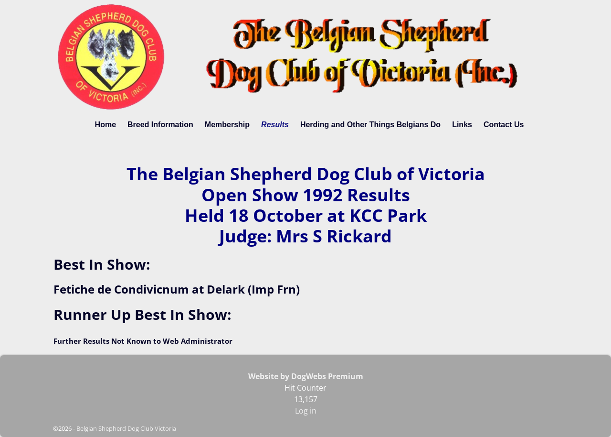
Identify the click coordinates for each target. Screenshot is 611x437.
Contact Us (504, 124)
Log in (305, 410)
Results (275, 124)
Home (105, 124)
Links (462, 124)
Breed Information (160, 124)
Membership (227, 124)
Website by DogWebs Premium (305, 376)
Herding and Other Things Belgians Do (370, 124)
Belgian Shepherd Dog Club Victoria (126, 428)
